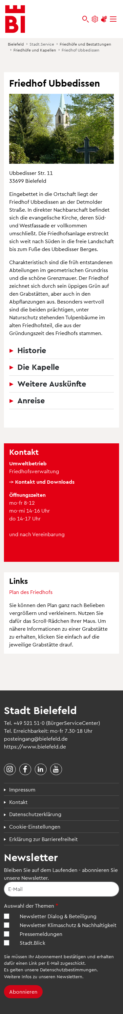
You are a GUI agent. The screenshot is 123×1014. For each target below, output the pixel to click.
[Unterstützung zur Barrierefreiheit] (104, 19)
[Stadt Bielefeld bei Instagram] (10, 769)
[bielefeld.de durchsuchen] (85, 19)
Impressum (22, 789)
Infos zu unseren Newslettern (52, 976)
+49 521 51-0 (29, 723)
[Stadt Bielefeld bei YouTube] (56, 769)
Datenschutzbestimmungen (68, 969)
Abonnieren (23, 991)
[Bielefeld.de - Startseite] (15, 19)
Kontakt (18, 802)
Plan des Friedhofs (30, 592)
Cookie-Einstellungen (34, 826)
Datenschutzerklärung (35, 814)
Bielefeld (16, 44)
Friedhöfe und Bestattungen (85, 44)
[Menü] (113, 19)
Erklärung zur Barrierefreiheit (43, 839)
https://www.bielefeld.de (35, 746)
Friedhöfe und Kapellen (34, 50)
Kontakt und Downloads (44, 481)
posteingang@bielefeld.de (36, 738)
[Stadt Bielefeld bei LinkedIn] (41, 769)
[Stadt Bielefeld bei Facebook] (25, 769)
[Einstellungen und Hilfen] (94, 19)
